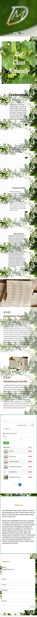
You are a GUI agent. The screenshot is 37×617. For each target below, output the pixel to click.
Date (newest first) (22, 425)
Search (6, 443)
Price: (4, 436)
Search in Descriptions (10, 433)
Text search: (6, 428)
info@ (4, 569)
